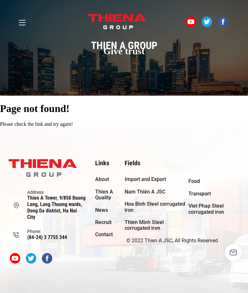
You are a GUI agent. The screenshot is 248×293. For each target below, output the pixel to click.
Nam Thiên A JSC (145, 192)
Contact (104, 234)
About (102, 179)
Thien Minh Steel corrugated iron (144, 225)
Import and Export (145, 179)
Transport (199, 194)
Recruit (103, 222)
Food (194, 181)
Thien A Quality (104, 195)
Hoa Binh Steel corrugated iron (155, 207)
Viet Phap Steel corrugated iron (206, 209)
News (101, 210)
